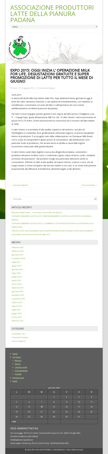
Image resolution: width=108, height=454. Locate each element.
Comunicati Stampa (46, 88)
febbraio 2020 (17, 247)
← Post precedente (19, 185)
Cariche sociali (21, 367)
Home (15, 353)
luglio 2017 (16, 262)
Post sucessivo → (90, 185)
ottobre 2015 (17, 302)
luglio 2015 (16, 309)
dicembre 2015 (18, 295)
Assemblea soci (18, 333)
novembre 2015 (18, 298)
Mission (18, 360)
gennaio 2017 (17, 269)
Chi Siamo (17, 357)
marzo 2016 (17, 284)
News (15, 381)
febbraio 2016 (17, 287)
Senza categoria (19, 341)
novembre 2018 (18, 258)
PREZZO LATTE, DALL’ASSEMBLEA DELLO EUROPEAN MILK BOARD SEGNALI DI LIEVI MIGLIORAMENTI (52, 230)
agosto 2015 (17, 306)
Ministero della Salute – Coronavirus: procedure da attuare (37, 212)
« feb (14, 421)
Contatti (18, 374)
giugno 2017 (17, 265)
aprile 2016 (16, 280)
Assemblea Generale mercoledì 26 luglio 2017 (31, 234)
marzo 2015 (17, 317)
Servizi (18, 364)
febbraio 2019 (17, 251)
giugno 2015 (17, 313)
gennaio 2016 (17, 291)
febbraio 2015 (17, 320)
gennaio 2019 (17, 254)
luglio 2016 (16, 273)
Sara (15, 88)
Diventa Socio (18, 377)
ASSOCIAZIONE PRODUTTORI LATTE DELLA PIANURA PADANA (52, 13)
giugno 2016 (17, 276)
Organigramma (21, 370)
